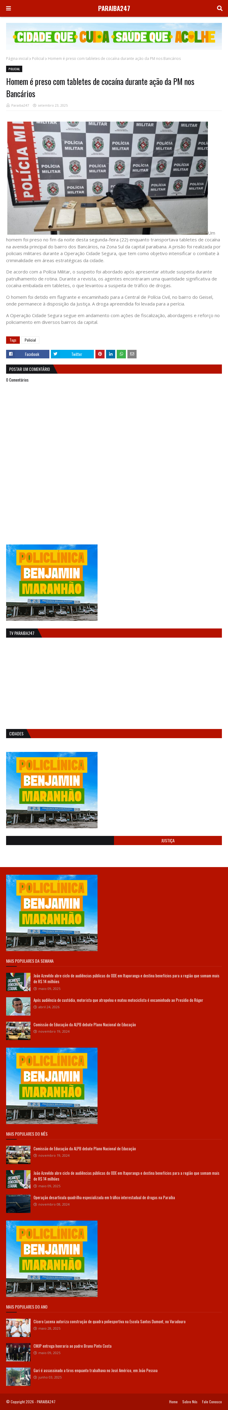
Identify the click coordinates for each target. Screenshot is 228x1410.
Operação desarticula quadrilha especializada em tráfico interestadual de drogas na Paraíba (104, 1197)
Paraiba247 (20, 105)
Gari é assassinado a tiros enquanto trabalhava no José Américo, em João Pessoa (96, 1370)
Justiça (168, 840)
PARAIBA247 (114, 8)
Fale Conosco (212, 1401)
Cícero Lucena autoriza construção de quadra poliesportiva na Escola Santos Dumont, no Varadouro (110, 1321)
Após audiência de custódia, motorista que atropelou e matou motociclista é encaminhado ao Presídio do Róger (118, 1000)
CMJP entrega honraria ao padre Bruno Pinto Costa (73, 1346)
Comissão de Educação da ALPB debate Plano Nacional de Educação (85, 1024)
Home (173, 1401)
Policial (38, 58)
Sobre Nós (190, 1401)
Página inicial (17, 58)
